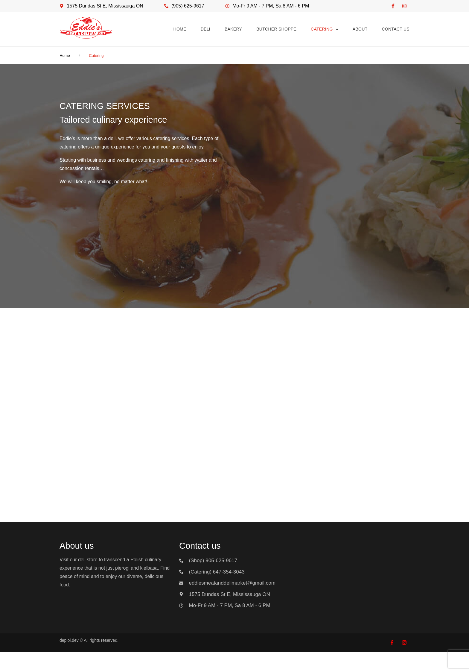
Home (65, 55)
